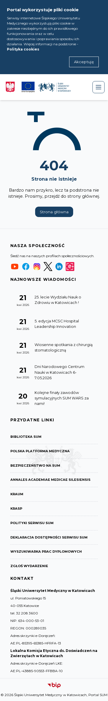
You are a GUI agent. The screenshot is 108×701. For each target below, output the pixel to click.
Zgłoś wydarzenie (29, 566)
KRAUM (16, 494)
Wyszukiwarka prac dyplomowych (46, 551)
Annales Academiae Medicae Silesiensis (50, 480)
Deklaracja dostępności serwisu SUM (49, 537)
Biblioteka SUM (25, 437)
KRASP (16, 508)
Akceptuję (84, 62)
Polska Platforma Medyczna (40, 451)
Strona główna (54, 212)
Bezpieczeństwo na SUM (35, 465)
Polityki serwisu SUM (32, 523)
